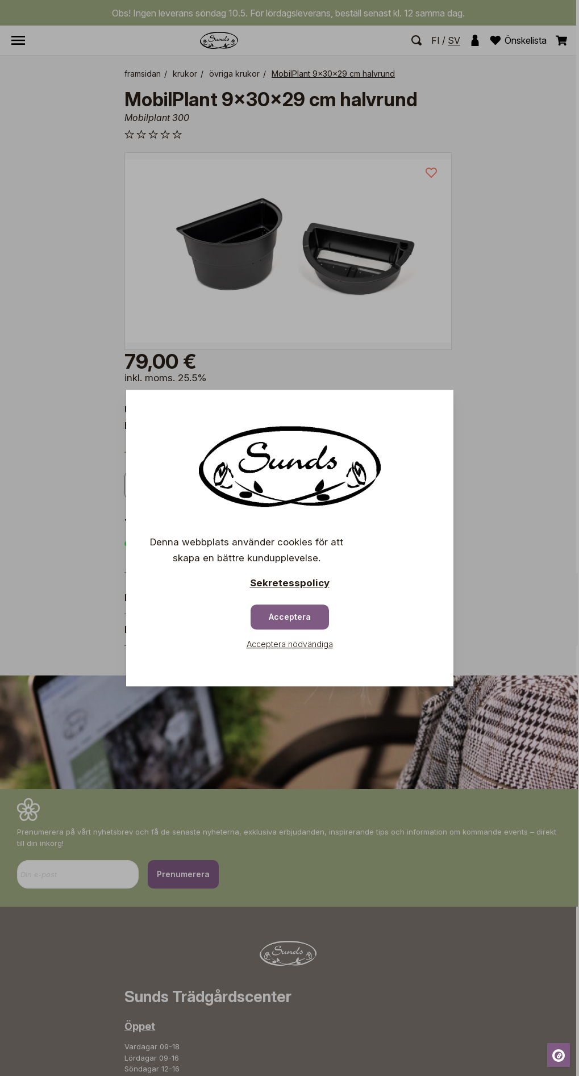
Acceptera (290, 617)
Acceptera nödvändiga (290, 644)
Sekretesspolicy (290, 583)
